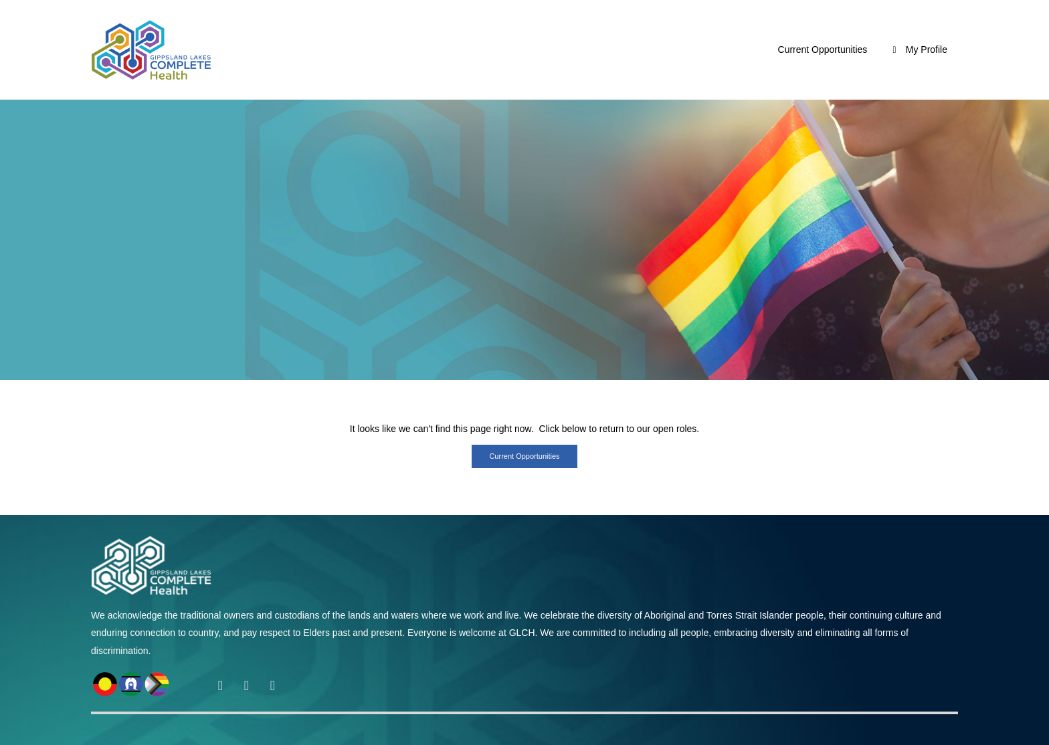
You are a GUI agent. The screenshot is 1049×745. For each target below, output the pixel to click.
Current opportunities (524, 456)
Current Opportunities (823, 49)
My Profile (917, 49)
